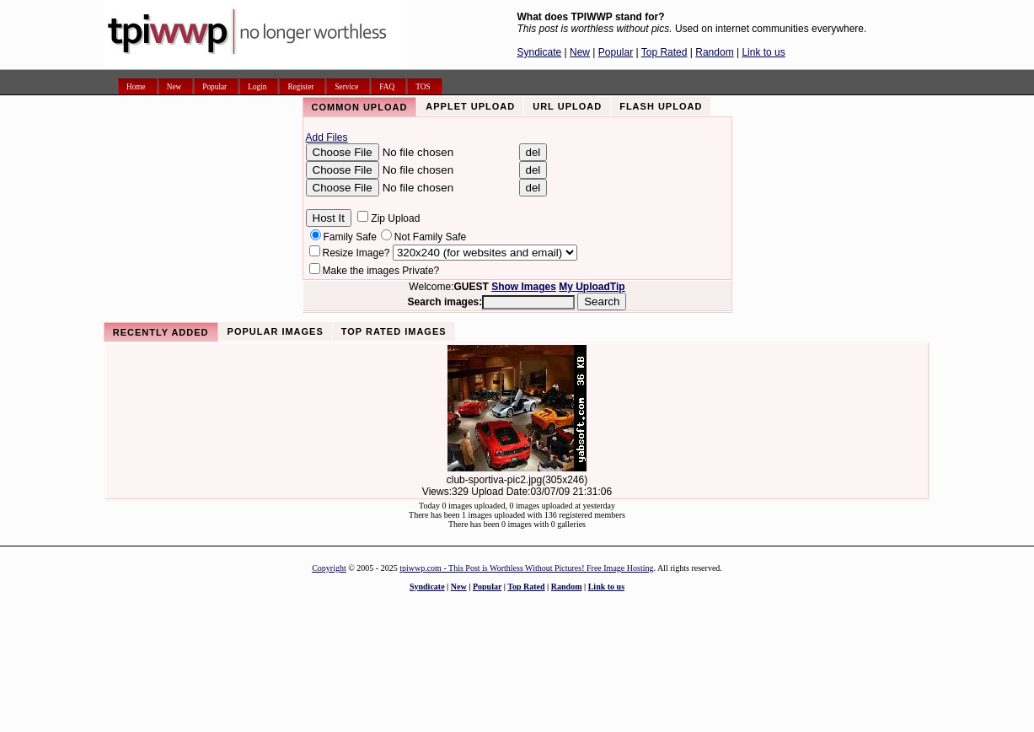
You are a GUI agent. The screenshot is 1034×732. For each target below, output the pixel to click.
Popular (615, 52)
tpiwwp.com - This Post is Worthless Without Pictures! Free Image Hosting (526, 568)
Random (714, 52)
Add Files (327, 137)
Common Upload (360, 107)
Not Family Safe (430, 237)
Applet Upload (470, 106)
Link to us (763, 52)
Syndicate (539, 52)
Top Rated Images (394, 331)
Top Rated (664, 52)
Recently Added (161, 332)
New (580, 52)
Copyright (329, 568)
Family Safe (350, 237)
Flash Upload (660, 106)
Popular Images (276, 331)
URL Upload (567, 106)
